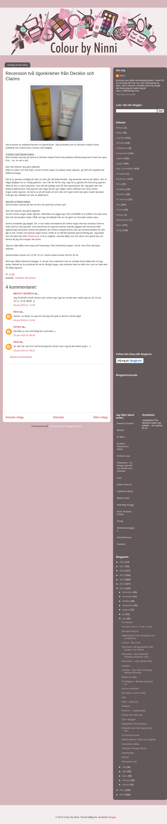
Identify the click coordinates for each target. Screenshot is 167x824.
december (127, 592)
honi (119, 477)
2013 (122, 584)
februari (126, 780)
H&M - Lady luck (130, 701)
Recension (30, 278)
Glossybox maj (129, 761)
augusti (126, 609)
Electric (125, 757)
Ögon (119, 225)
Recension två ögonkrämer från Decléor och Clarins (137, 648)
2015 (122, 575)
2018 (122, 562)
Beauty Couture (125, 423)
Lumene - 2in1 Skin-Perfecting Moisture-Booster (137, 671)
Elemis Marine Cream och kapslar (139, 739)
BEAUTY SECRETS (23, 293)
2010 (122, 794)
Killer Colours (124, 484)
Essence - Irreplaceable (133, 710)
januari (126, 784)
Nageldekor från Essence (134, 723)
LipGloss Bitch (125, 491)
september (128, 605)
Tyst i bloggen (129, 719)
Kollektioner (122, 148)
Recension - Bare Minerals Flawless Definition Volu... (136, 655)
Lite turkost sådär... (131, 744)
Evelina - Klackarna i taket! (123, 446)
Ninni (16, 311)
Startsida (58, 417)
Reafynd (126, 706)
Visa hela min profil (125, 94)
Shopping (121, 189)
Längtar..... (127, 665)
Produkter (121, 173)
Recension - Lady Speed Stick (137, 661)
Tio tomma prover (130, 735)
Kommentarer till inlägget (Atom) (65, 426)
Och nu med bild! (130, 688)
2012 (122, 588)
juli (124, 614)
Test (124, 697)
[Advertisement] (56, 388)
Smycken (120, 194)
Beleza (120, 430)
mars (125, 776)
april (124, 771)
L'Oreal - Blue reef (131, 642)
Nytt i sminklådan (124, 168)
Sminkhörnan (124, 537)
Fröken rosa (123, 456)
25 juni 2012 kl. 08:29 (24, 335)
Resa (118, 184)
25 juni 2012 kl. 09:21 (24, 350)
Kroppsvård (122, 153)
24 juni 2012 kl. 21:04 (24, 320)
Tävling (119, 209)
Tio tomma (121, 199)
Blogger (112, 817)
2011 (122, 790)
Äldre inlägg (100, 417)
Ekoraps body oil (130, 631)
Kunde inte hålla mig (132, 715)
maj (124, 767)
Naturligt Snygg (125, 505)
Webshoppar (122, 220)
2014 (122, 579)
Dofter (119, 132)
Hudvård (19, 278)
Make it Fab (123, 498)
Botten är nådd (129, 677)
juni (124, 618)
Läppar (119, 158)
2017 (122, 566)
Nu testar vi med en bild (133, 693)
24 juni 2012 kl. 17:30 (24, 305)
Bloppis (120, 127)
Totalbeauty (33, 236)
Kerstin (17, 327)
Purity (120, 521)
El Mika (121, 437)
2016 (122, 570)
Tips (118, 204)
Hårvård (120, 143)
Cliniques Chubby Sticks (134, 748)
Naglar (119, 163)
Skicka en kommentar (21, 357)
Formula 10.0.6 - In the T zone (137, 626)
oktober (126, 601)
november (127, 596)
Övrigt (119, 230)
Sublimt (121, 544)
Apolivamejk (128, 753)
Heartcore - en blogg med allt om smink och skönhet (124, 466)
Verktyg (120, 215)
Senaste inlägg (14, 417)
